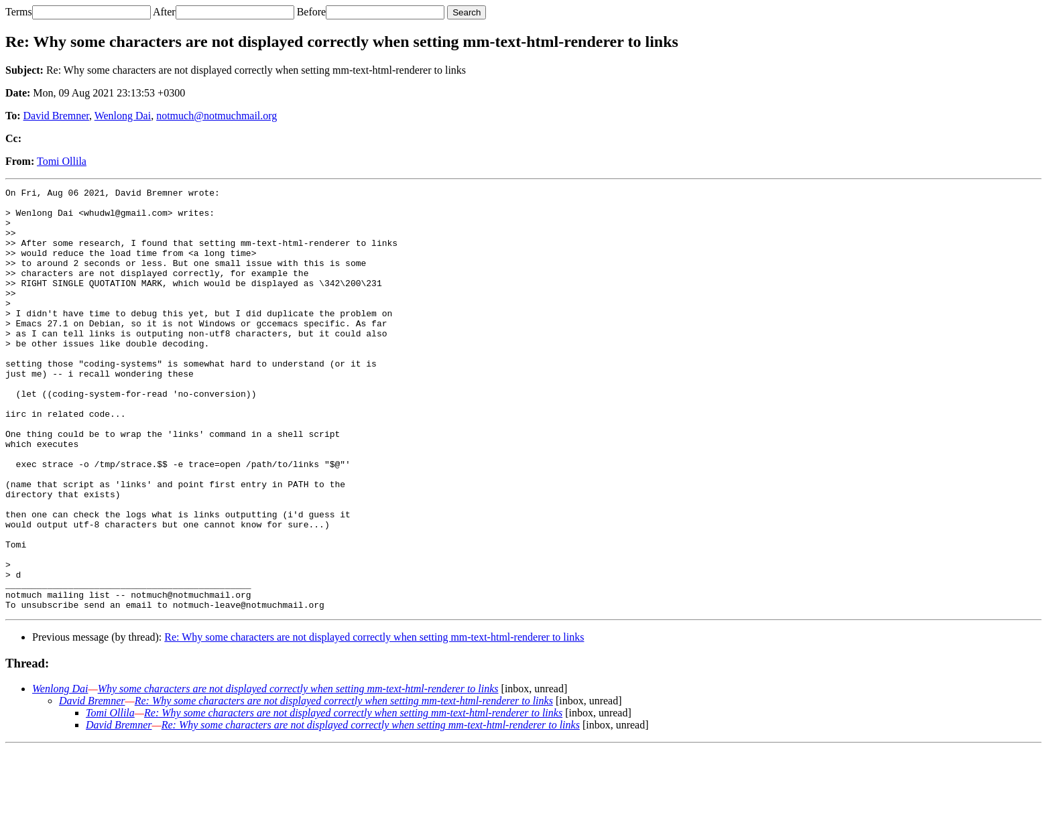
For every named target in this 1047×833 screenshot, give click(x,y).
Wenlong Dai (123, 115)
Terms (18, 11)
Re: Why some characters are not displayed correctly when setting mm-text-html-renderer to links (374, 721)
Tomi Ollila (61, 161)
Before (311, 11)
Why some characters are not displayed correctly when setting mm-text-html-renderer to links (298, 773)
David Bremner (56, 115)
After (164, 11)
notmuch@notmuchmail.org (216, 115)
